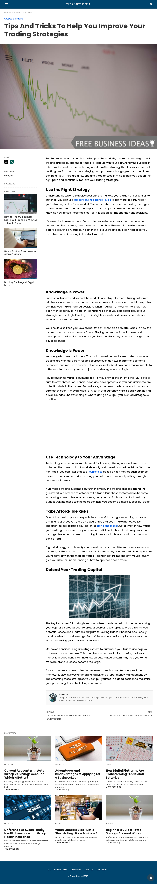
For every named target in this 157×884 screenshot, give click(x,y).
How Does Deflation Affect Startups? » (131, 715)
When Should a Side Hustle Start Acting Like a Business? (77, 831)
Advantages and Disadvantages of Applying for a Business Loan (78, 772)
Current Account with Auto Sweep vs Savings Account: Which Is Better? (23, 774)
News (108, 764)
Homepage (8, 13)
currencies (95, 471)
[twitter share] (6, 162)
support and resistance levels (92, 200)
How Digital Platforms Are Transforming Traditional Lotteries (124, 774)
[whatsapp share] (12, 162)
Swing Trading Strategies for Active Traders (19, 252)
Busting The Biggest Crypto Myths (19, 283)
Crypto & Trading (24, 13)
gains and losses (107, 526)
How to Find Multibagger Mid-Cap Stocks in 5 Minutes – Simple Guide (20, 219)
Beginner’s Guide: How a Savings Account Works (128, 831)
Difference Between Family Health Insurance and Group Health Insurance (27, 833)
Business (8, 764)
